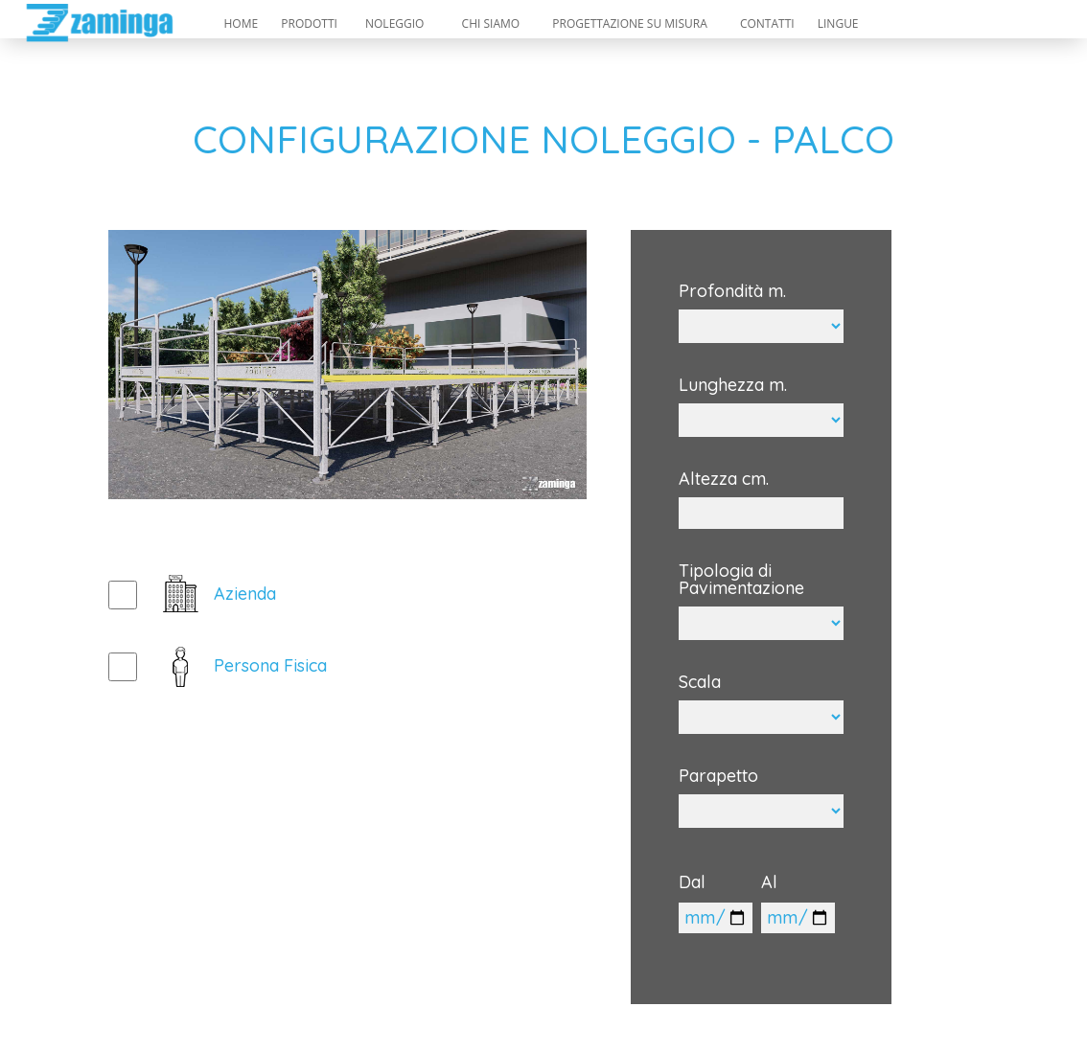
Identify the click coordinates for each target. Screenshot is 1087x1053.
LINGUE (838, 23)
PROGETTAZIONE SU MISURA (629, 23)
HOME (240, 23)
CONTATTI (767, 23)
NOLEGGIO (394, 23)
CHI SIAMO (491, 23)
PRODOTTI (309, 23)
